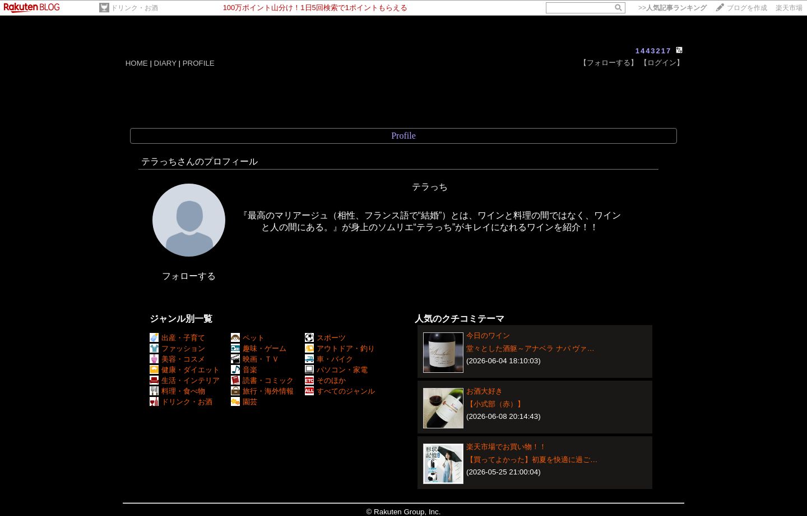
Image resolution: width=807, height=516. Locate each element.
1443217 (654, 51)
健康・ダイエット (185, 370)
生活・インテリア (185, 380)
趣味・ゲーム (258, 348)
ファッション (177, 348)
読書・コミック (262, 380)
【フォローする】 (608, 62)
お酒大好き (484, 391)
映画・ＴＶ (255, 359)
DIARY (165, 63)
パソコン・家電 (336, 370)
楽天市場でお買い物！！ (506, 446)
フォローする (189, 276)
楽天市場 (789, 8)
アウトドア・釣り (340, 348)
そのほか (325, 380)
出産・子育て (177, 338)
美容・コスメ (177, 359)
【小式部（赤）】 (495, 404)
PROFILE (199, 63)
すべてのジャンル (340, 391)
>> (672, 8)
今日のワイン (488, 335)
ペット (248, 338)
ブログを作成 (747, 8)
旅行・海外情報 (262, 391)
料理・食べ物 (177, 391)
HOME (137, 63)
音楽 (244, 370)
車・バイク (329, 359)
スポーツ (325, 338)
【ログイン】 (662, 62)
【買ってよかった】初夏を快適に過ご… (531, 459)
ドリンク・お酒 (134, 8)
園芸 (244, 402)
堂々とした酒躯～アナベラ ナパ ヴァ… (530, 348)
